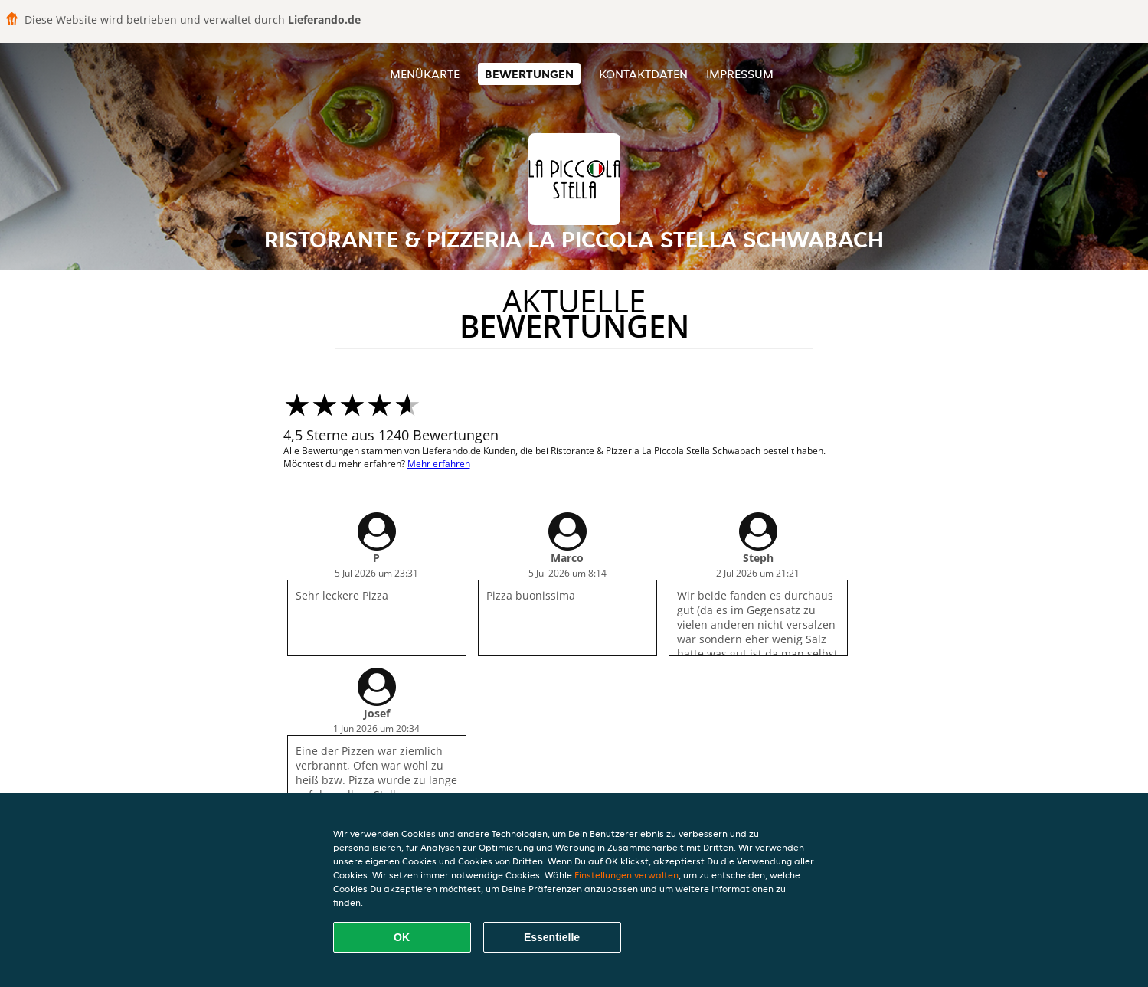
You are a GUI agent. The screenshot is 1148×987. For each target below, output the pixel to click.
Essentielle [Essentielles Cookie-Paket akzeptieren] (552, 937)
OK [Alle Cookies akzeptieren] (402, 937)
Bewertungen (529, 74)
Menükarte (425, 74)
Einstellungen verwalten (626, 875)
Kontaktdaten (643, 74)
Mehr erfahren (438, 463)
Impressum (740, 74)
